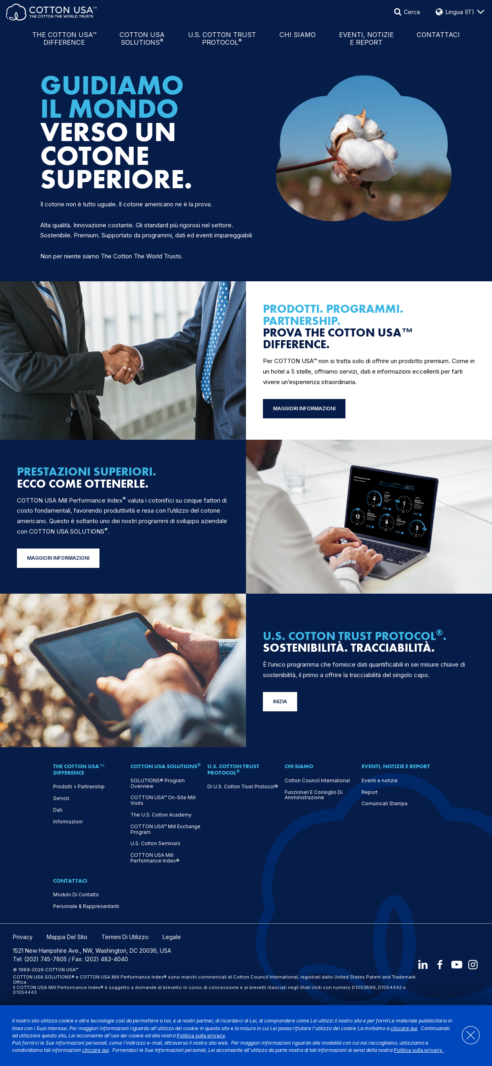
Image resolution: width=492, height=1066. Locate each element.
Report (370, 792)
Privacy (23, 937)
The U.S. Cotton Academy (161, 815)
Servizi (61, 798)
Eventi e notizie (380, 780)
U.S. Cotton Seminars (155, 843)
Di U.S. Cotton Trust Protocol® (242, 787)
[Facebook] (438, 964)
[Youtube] (456, 964)
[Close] (467, 1036)
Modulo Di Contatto (76, 895)
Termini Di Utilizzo (125, 937)
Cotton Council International (317, 780)
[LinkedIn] (421, 964)
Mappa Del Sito (67, 937)
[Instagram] (473, 964)
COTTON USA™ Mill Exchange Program (165, 829)
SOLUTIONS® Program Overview (157, 783)
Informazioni (68, 822)
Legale (172, 937)
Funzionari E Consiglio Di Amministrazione (314, 795)
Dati (57, 810)
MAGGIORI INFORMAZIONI (304, 408)
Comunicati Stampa (384, 803)
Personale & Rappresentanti (86, 906)
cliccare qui (404, 1028)
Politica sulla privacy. (201, 1036)
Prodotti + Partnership (79, 787)
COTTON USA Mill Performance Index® (155, 858)
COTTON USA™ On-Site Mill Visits (163, 800)
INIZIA (280, 701)
